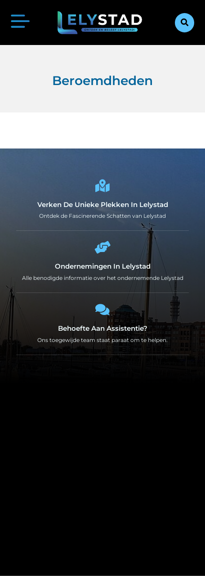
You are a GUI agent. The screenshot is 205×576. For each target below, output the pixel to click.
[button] (184, 22)
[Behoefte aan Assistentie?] (102, 309)
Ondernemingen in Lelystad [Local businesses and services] (103, 266)
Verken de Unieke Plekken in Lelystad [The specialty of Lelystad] (102, 204)
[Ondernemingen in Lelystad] (102, 247)
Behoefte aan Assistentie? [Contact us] (102, 328)
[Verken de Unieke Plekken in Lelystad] (102, 186)
